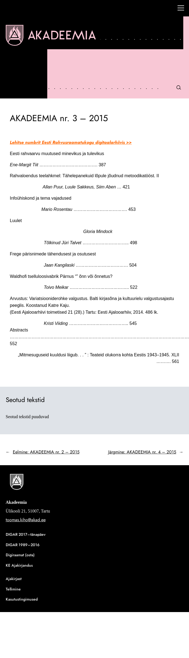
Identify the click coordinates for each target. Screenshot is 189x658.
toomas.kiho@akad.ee (26, 520)
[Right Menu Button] (181, 8)
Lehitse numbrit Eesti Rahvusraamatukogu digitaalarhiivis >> (71, 142)
